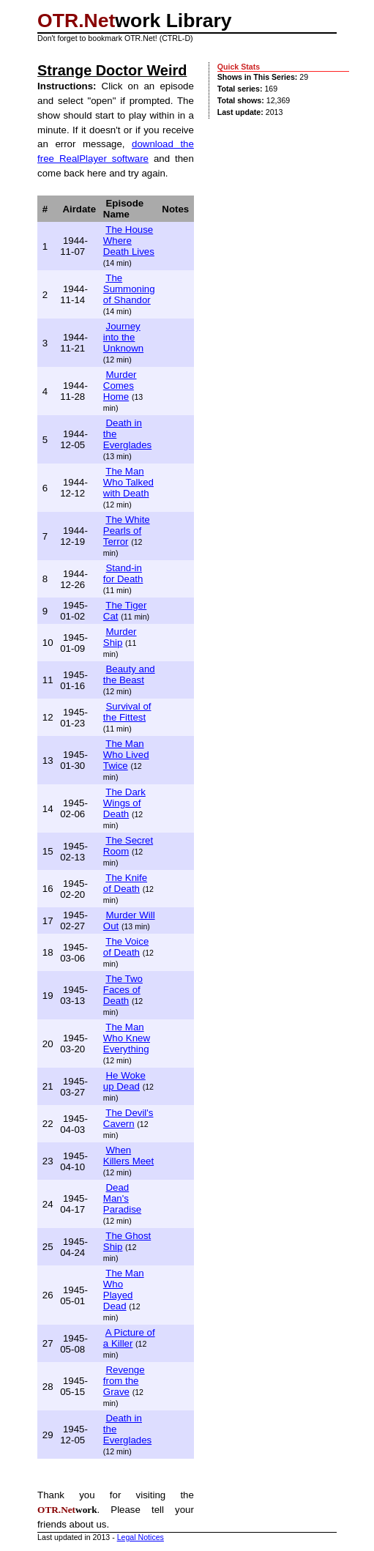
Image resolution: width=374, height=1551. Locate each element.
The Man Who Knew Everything (126, 1038)
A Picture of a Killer (129, 1338)
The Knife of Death (125, 883)
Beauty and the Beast (129, 674)
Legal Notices (140, 1537)
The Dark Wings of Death (124, 802)
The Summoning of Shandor (129, 288)
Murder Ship (120, 637)
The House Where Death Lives (128, 240)
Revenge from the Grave (124, 1380)
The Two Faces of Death (123, 989)
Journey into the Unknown (123, 337)
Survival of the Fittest (127, 712)
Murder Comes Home (120, 385)
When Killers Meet (128, 1156)
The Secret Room (128, 846)
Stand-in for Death (123, 573)
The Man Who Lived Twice (126, 754)
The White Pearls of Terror (126, 530)
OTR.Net (76, 20)
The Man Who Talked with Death (128, 482)
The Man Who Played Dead (123, 1290)
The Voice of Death (126, 947)
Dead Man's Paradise (122, 1198)
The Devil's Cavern (128, 1118)
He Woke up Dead (124, 1081)
